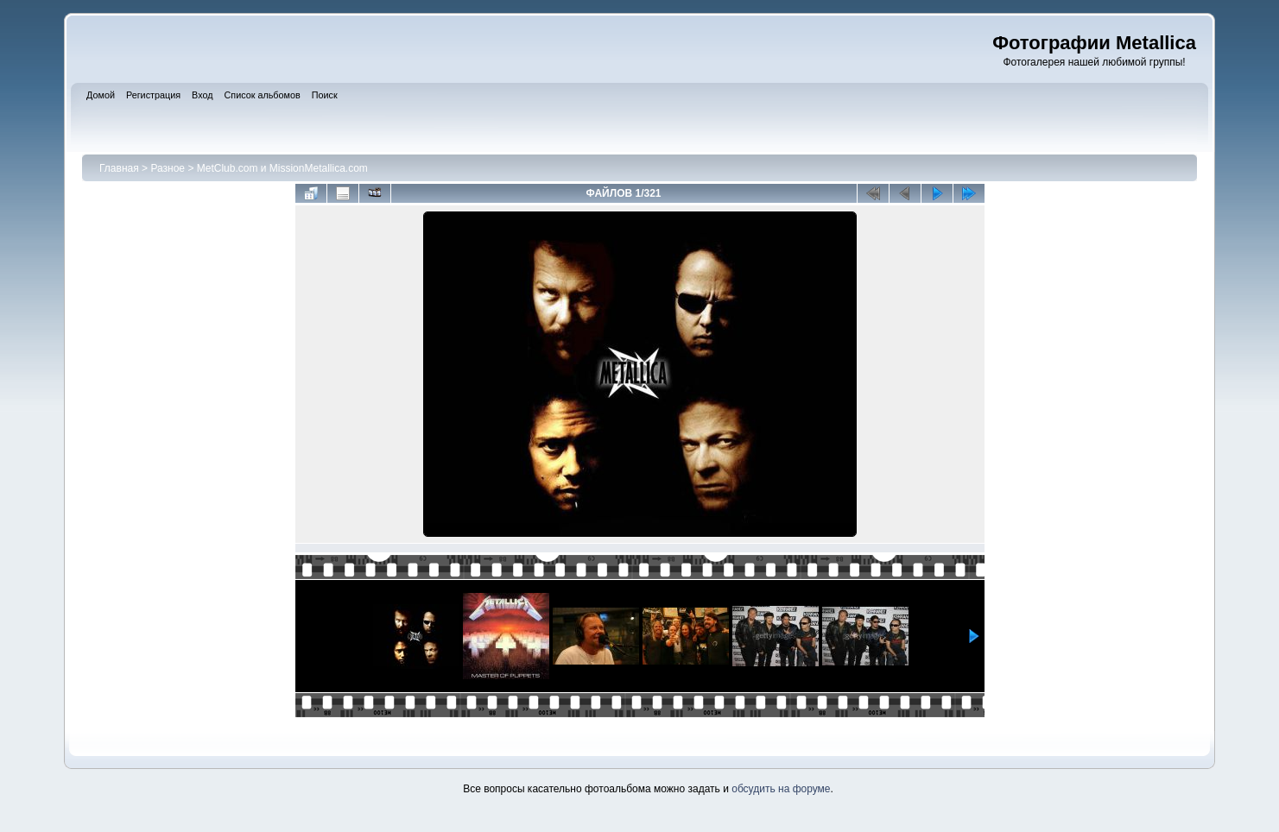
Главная (119, 168)
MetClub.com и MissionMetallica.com (282, 168)
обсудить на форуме (780, 789)
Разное (167, 168)
